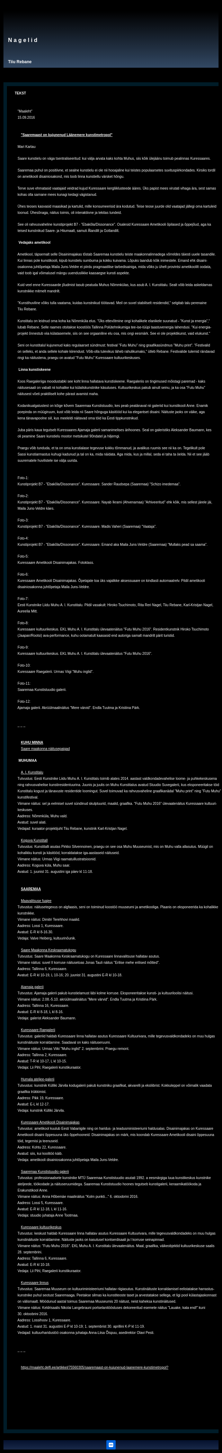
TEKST (20, 93)
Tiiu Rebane (20, 61)
